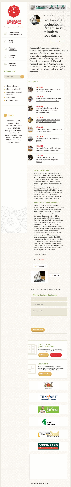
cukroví (10, 123)
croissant (17, 130)
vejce (18, 120)
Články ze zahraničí (13, 89)
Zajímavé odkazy (10, 56)
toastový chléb (16, 137)
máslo (17, 123)
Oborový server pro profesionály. (14, 26)
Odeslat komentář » (38, 330)
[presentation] (45, 322)
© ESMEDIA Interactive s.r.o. (39, 483)
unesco (20, 125)
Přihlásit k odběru (44, 374)
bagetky (21, 135)
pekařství (10, 142)
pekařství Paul (11, 125)
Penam (8, 137)
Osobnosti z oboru (12, 100)
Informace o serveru (10, 64)
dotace (9, 140)
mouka (16, 128)
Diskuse (55, 275)
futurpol (8, 130)
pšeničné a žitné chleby (11, 135)
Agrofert (17, 142)
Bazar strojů (8, 41)
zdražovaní (10, 121)
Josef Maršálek (14, 133)
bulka (20, 140)
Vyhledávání (43, 355)
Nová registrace (56, 355)
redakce (41, 259)
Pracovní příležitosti (10, 49)
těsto (14, 140)
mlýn (9, 128)
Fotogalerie (40, 266)
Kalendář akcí (11, 97)
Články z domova (12, 86)
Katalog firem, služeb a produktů (13, 33)
